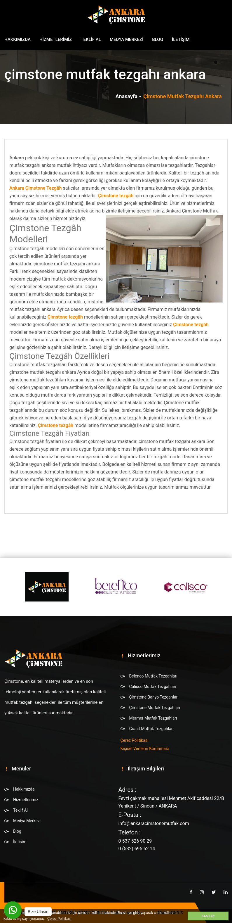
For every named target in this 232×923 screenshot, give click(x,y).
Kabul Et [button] (208, 916)
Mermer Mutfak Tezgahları (153, 718)
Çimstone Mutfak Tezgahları (154, 707)
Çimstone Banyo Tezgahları (154, 697)
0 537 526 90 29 (135, 841)
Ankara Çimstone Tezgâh (35, 188)
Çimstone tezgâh (115, 195)
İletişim (181, 39)
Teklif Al (91, 39)
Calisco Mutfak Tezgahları (152, 686)
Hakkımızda (17, 39)
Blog (157, 39)
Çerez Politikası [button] (59, 919)
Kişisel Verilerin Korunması (145, 748)
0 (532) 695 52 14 (136, 848)
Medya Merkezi (126, 39)
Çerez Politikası (135, 740)
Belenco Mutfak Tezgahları (153, 676)
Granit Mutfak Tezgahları (151, 728)
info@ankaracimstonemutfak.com (153, 823)
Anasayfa (127, 96)
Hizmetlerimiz (55, 39)
